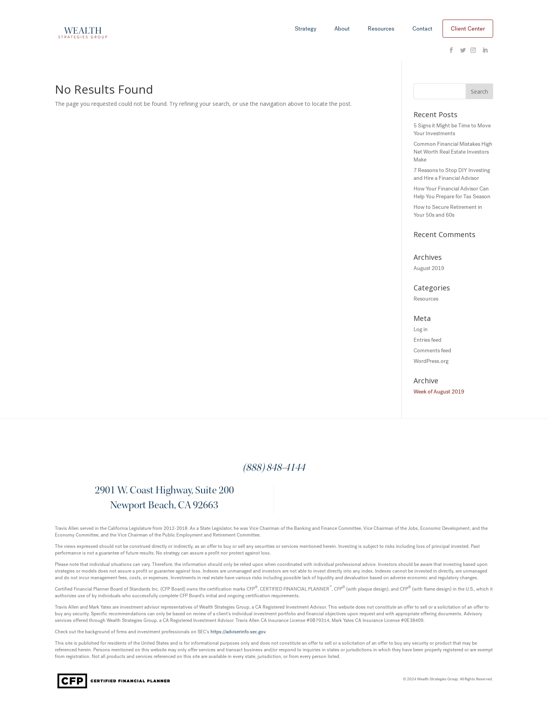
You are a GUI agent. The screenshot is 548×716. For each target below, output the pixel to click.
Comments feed (432, 350)
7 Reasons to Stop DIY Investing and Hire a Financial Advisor (452, 174)
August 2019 (429, 268)
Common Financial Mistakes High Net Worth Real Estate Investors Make (453, 151)
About (342, 29)
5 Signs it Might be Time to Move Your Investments (452, 129)
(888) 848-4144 (274, 468)
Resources (381, 29)
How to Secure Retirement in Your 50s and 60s (448, 211)
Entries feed (427, 340)
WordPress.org (431, 361)
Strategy (305, 29)
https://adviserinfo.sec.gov (237, 632)
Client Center (468, 29)
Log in (421, 329)
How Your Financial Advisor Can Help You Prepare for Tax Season (452, 192)
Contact (422, 29)
